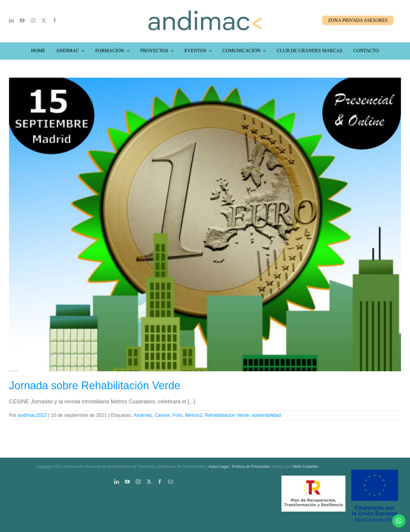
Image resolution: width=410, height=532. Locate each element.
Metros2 (193, 415)
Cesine (162, 415)
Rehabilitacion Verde (227, 415)
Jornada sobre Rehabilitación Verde (94, 385)
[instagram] (33, 20)
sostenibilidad (266, 415)
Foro (177, 415)
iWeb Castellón (306, 466)
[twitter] (43, 20)
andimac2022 (32, 415)
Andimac (142, 415)
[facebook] (54, 20)
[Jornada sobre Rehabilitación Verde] (205, 224)
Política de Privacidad (250, 466)
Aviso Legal (218, 466)
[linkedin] (11, 20)
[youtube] (22, 20)
